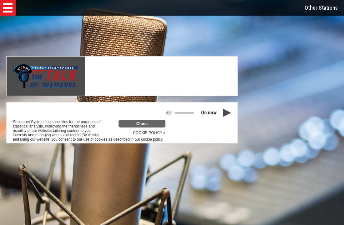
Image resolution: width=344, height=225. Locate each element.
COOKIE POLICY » (149, 133)
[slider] (184, 113)
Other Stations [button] (321, 7)
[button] (8, 8)
